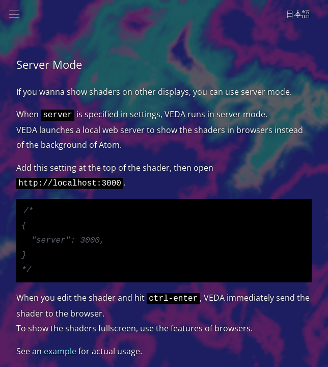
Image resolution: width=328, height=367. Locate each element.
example (60, 356)
